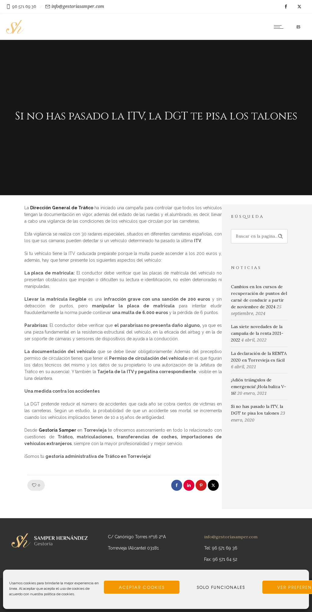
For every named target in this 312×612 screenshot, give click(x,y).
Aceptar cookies (142, 587)
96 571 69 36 (24, 6)
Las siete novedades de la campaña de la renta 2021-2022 (257, 333)
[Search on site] (259, 236)
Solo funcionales (221, 587)
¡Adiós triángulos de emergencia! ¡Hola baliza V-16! (258, 386)
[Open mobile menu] (280, 27)
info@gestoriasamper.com (77, 6)
